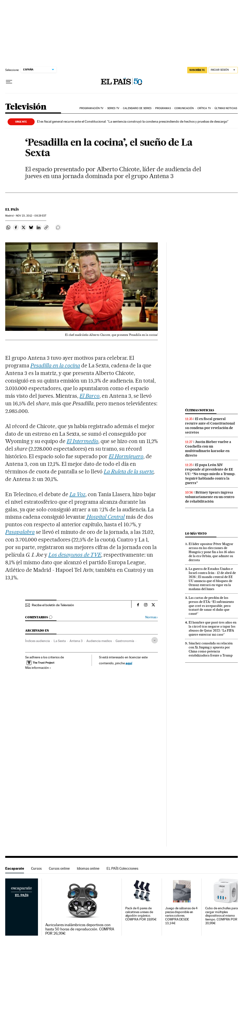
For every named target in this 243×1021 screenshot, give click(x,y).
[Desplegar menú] (9, 82)
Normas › (151, 617)
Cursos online (59, 868)
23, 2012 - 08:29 (31, 215)
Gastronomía (125, 641)
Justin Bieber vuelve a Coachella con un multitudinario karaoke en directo (208, 448)
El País (12, 209)
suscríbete (197, 70)
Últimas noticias (226, 108)
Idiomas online (88, 868)
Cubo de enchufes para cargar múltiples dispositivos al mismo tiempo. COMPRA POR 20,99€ (221, 915)
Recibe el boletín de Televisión (53, 605)
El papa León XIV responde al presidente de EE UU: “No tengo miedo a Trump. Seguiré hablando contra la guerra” (210, 474)
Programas (163, 108)
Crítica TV (204, 108)
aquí (129, 663)
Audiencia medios (99, 641)
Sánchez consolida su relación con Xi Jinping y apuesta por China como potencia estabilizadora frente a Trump (211, 649)
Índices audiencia (37, 641)
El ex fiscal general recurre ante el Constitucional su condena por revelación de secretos (210, 425)
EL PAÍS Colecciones (122, 868)
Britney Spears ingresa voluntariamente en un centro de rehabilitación (209, 497)
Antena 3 (76, 641)
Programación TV (91, 108)
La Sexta (60, 641)
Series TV (113, 108)
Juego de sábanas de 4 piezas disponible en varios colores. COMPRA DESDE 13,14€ (181, 915)
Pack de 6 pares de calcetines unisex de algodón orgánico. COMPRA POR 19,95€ (141, 913)
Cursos (36, 868)
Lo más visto (195, 533)
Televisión (25, 107)
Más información (38, 668)
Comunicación (184, 108)
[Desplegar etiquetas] (154, 640)
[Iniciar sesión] (223, 70)
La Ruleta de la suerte (129, 471)
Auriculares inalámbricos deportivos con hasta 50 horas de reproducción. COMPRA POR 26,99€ (79, 929)
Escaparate (14, 868)
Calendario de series (137, 108)
